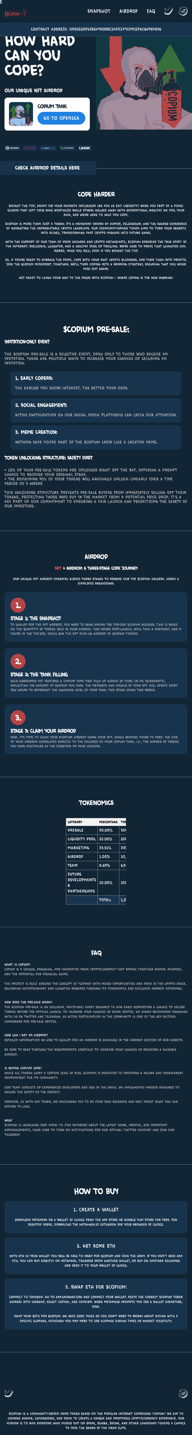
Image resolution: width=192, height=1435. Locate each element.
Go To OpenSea (61, 118)
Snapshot (99, 11)
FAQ (151, 11)
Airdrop (128, 11)
